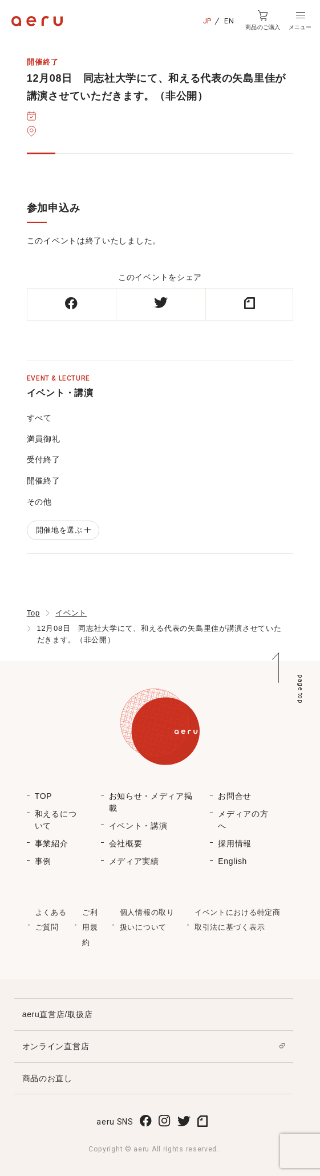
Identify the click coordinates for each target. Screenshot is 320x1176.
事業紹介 (51, 843)
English (232, 861)
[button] (300, 20)
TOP (43, 796)
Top (33, 613)
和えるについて (56, 819)
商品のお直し (47, 1078)
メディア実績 (134, 861)
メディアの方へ (243, 819)
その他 (39, 501)
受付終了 (43, 459)
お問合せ (235, 796)
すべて (39, 417)
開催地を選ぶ (63, 530)
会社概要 (126, 843)
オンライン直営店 (56, 1046)
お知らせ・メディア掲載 (151, 802)
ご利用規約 (90, 927)
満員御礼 (43, 438)
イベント (71, 613)
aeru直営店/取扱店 (57, 1014)
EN (229, 21)
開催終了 (43, 480)
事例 (43, 861)
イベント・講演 (138, 825)
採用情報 (235, 843)
